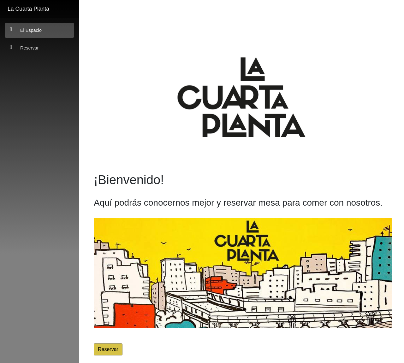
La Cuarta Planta (28, 9)
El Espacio (26, 30)
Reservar (24, 47)
